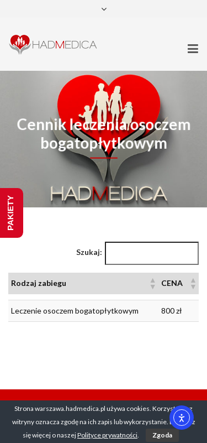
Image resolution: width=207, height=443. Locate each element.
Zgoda (162, 435)
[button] (152, 283)
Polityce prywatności (107, 435)
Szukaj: (89, 252)
